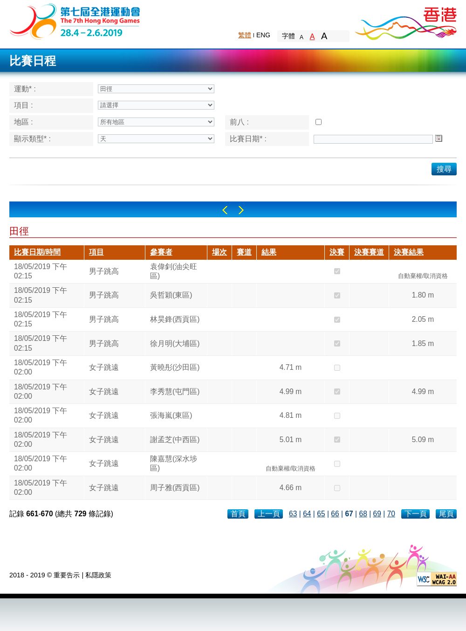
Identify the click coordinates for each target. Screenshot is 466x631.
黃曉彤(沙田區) (174, 367)
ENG (263, 35)
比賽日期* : (248, 139)
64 (307, 514)
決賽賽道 (369, 252)
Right (241, 210)
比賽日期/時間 (37, 252)
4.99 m (291, 391)
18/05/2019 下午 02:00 (40, 367)
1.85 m (423, 343)
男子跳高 (104, 271)
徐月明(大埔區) (174, 343)
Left (224, 210)
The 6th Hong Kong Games (75, 21)
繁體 (244, 35)
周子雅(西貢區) (174, 488)
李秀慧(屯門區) (174, 391)
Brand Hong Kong (405, 21)
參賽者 (161, 252)
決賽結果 (409, 252)
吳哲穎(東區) (171, 295)
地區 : (23, 122)
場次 (219, 252)
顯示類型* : (32, 139)
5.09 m (423, 440)
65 (321, 514)
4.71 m (291, 367)
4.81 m (291, 415)
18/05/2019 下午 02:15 (40, 271)
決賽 (336, 252)
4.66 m (291, 488)
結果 (268, 252)
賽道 (244, 252)
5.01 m (291, 440)
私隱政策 (98, 575)
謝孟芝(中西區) (174, 440)
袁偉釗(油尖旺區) (173, 271)
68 (363, 514)
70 (391, 514)
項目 (96, 252)
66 (335, 514)
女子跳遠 (104, 367)
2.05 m (423, 319)
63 (293, 514)
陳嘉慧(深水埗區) (173, 463)
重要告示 (67, 575)
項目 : (23, 105)
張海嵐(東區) (171, 415)
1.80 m (423, 295)
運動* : (25, 89)
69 (377, 514)
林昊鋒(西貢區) (174, 319)
